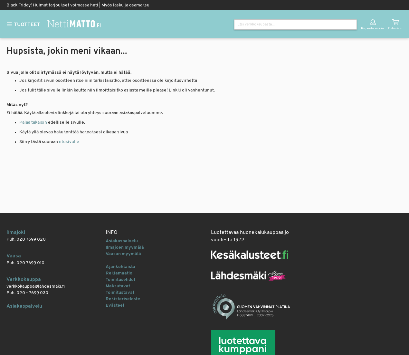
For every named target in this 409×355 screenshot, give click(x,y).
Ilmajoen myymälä (125, 247)
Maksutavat (118, 286)
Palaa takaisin (33, 122)
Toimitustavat (120, 292)
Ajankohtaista (120, 266)
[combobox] (295, 24)
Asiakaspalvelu (24, 306)
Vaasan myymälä (123, 254)
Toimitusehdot (120, 279)
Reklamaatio (119, 273)
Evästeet (115, 305)
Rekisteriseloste (123, 299)
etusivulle (69, 141)
